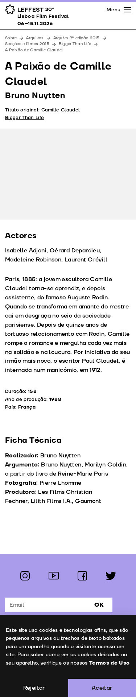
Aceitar (102, 688)
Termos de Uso (109, 662)
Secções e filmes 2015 (27, 44)
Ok (99, 605)
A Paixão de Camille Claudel (34, 50)
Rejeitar (34, 688)
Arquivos (35, 38)
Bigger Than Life (75, 44)
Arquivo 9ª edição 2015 (76, 38)
